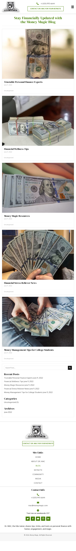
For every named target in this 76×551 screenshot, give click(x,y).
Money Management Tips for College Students (23, 392)
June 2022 (8, 412)
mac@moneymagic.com (38, 505)
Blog (38, 466)
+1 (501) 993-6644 (48, 3)
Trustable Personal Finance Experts (18, 378)
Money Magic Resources (14, 385)
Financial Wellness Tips (13, 381)
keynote (38, 470)
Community (38, 474)
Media (38, 479)
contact (38, 483)
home (38, 457)
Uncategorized (8, 90)
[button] (46, 8)
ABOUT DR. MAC (38, 461)
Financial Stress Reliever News (16, 389)
